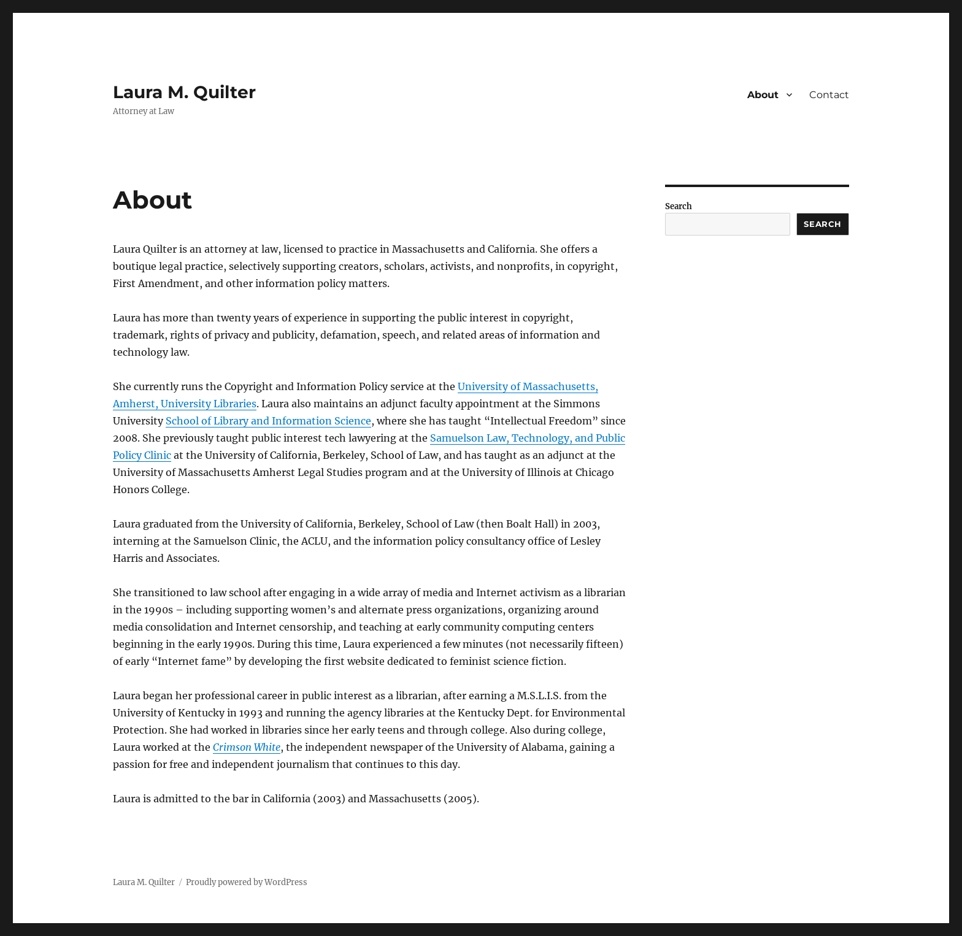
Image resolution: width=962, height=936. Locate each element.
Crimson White (246, 747)
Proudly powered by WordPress (246, 882)
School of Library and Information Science (268, 421)
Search (678, 206)
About (763, 95)
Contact (829, 95)
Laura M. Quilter (184, 92)
